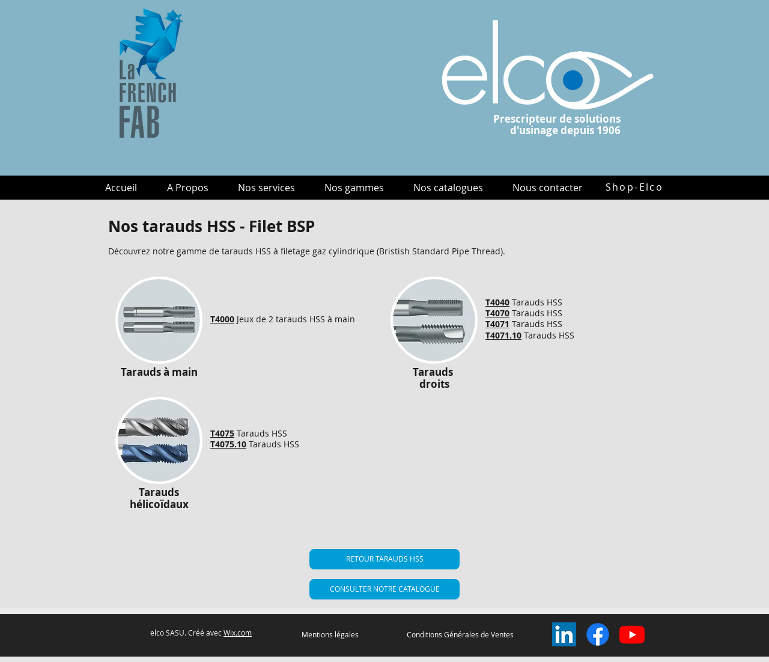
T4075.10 (228, 444)
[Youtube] (632, 634)
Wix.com (237, 632)
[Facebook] (598, 634)
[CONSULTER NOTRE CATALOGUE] (384, 589)
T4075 (222, 433)
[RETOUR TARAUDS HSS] (384, 559)
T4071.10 (503, 335)
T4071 (497, 323)
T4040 (497, 302)
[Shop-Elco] (634, 187)
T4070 (497, 313)
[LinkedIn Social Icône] (564, 634)
